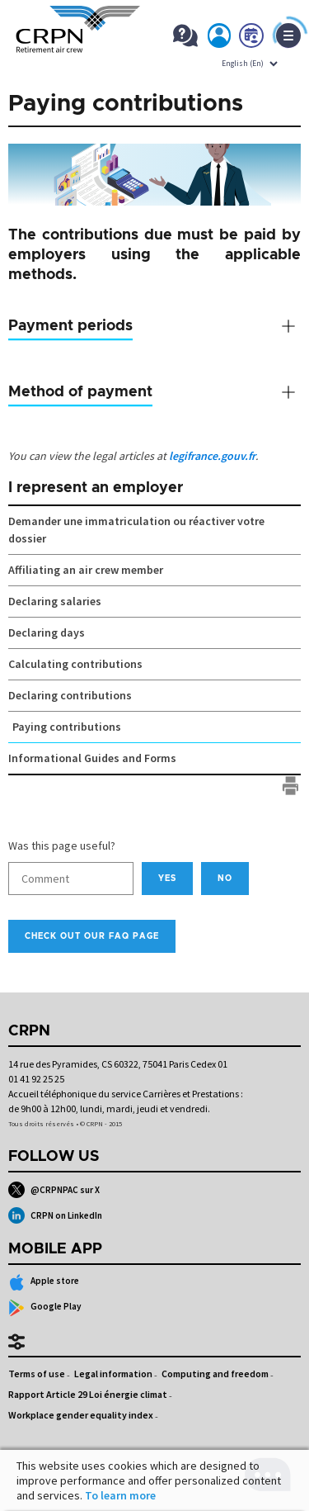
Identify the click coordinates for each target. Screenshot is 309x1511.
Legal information (113, 1373)
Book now (252, 39)
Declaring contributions (70, 695)
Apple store (43, 1282)
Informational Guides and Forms (92, 758)
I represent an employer (95, 488)
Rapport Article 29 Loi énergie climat (87, 1394)
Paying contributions (66, 726)
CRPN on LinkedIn (55, 1215)
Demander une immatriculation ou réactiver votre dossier (136, 530)
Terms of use (36, 1373)
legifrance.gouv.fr (212, 455)
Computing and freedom (215, 1373)
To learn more (120, 1495)
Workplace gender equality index (80, 1415)
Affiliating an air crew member (85, 569)
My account (220, 39)
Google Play (45, 1308)
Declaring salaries (54, 601)
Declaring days (46, 632)
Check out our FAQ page (92, 936)
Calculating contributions (75, 663)
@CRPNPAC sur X (54, 1190)
